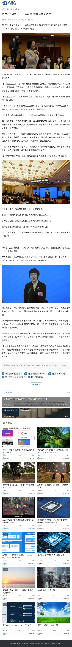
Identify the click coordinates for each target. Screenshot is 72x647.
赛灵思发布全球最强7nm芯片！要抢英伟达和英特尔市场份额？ (52, 521)
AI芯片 (23, 20)
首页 (3, 9)
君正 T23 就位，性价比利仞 (48, 625)
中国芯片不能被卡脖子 (13, 374)
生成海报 (7, 392)
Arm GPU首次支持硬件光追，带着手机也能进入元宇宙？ (18, 521)
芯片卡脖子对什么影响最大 (15, 377)
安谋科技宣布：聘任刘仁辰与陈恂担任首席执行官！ (18, 591)
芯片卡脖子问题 (37, 377)
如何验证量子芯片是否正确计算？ (50, 555)
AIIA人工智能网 (29, 643)
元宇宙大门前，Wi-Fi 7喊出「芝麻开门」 (17, 626)
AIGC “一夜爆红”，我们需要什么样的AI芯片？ (53, 486)
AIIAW (4, 20)
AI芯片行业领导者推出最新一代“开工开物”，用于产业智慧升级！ (18, 556)
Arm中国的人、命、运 (46, 590)
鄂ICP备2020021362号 (48, 643)
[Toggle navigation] (68, 3)
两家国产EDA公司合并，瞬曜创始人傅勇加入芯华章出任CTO (52, 451)
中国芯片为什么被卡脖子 (37, 374)
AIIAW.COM (59, 643)
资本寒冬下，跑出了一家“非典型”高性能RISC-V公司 (18, 486)
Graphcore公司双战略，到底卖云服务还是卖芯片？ (18, 451)
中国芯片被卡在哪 (58, 374)
